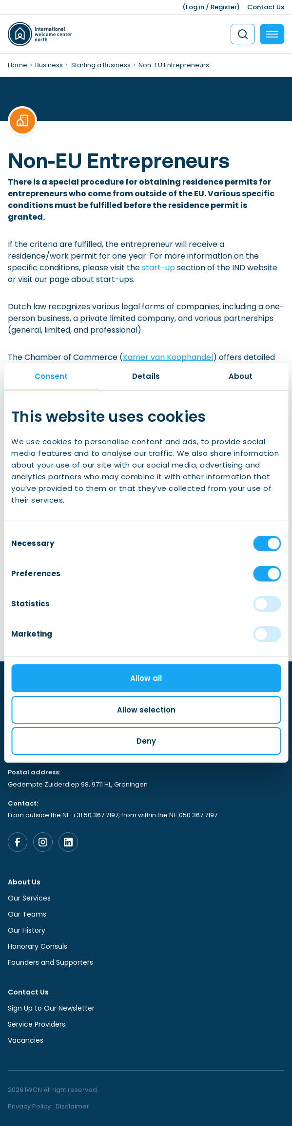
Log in (195, 7)
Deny (146, 741)
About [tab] (241, 376)
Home (17, 65)
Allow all (146, 678)
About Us (24, 882)
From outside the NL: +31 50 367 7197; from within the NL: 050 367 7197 (112, 815)
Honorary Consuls (37, 946)
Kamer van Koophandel (168, 357)
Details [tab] (146, 376)
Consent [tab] (51, 376)
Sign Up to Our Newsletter (51, 1008)
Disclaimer (72, 1106)
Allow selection (146, 710)
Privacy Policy (29, 1106)
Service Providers (36, 1024)
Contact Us (265, 7)
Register (224, 7)
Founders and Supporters (50, 962)
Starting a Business (101, 65)
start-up (159, 267)
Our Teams (27, 914)
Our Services (29, 898)
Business (49, 65)
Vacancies (25, 1040)
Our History (26, 930)
